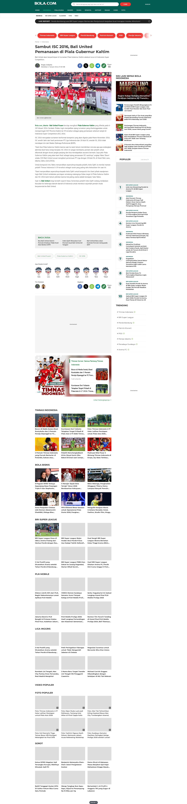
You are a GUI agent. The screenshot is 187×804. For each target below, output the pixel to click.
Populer (125, 159)
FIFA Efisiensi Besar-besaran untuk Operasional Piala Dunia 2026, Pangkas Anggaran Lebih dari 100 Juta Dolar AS (72, 510)
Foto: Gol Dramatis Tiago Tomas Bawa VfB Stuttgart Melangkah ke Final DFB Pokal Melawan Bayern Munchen (46, 737)
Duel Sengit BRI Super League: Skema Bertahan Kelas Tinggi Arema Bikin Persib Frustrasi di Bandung (99, 540)
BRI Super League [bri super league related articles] (46, 519)
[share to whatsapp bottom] (91, 286)
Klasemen (62, 16)
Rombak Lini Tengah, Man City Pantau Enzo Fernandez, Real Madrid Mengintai (47, 673)
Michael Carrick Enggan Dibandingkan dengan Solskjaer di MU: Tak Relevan (99, 673)
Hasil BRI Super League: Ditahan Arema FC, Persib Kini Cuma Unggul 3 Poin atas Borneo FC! (98, 564)
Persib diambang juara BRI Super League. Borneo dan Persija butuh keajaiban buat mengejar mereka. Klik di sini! (95, 21)
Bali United (45, 181)
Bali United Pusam (56, 125)
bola (45, 4)
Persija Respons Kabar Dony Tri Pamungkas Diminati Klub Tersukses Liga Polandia (137, 214)
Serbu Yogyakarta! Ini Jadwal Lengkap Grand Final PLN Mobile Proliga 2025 (99, 595)
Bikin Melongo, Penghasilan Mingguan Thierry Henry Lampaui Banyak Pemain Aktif (99, 486)
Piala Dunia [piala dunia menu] (59, 10)
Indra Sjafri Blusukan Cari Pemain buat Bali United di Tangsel (72, 243)
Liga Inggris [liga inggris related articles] (42, 629)
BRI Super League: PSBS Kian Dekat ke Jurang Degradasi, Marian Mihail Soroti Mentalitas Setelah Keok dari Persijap (73, 564)
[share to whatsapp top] (91, 65)
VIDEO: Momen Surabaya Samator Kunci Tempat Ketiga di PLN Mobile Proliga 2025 (73, 595)
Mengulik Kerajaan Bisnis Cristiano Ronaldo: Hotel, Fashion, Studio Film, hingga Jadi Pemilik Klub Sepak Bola (99, 510)
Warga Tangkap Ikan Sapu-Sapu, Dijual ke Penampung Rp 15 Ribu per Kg (72, 788)
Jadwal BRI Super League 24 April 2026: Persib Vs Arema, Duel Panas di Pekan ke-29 (136, 298)
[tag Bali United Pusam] (44, 256)
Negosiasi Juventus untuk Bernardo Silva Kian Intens (98, 649)
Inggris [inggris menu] (70, 10)
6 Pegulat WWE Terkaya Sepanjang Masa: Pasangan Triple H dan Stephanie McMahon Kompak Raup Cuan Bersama (46, 486)
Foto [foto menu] (123, 10)
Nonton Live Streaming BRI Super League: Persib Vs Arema (136, 225)
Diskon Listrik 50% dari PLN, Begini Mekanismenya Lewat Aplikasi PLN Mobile (47, 595)
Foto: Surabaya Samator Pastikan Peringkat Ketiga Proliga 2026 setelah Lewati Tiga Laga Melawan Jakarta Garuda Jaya (99, 737)
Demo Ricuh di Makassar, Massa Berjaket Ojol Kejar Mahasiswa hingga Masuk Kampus (98, 764)
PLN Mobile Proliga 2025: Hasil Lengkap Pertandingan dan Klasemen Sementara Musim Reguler (73, 619)
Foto (70, 16)
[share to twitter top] (85, 65)
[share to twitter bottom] (85, 286)
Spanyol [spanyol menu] (88, 10)
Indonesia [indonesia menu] (47, 10)
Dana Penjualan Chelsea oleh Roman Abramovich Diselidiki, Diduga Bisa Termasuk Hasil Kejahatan (46, 510)
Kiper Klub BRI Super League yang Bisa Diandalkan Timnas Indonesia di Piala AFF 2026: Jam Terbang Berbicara (137, 137)
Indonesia (39, 16)
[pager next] (151, 35)
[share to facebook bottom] (80, 286)
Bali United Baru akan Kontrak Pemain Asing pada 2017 (97, 243)
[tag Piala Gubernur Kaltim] (65, 256)
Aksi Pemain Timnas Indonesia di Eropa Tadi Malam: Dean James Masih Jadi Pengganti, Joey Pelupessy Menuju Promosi (136, 202)
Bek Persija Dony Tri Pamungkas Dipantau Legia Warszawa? (136, 275)
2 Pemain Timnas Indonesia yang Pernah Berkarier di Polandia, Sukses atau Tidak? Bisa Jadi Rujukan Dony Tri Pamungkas (46, 455)
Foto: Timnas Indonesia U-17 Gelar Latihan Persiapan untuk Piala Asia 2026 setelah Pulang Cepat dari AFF (99, 431)
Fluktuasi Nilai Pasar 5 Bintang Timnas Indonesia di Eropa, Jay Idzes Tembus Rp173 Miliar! (99, 455)
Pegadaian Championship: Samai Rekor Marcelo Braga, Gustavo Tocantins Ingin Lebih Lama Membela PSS (136, 262)
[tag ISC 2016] (82, 256)
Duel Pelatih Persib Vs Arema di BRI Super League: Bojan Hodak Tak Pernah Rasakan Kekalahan (137, 286)
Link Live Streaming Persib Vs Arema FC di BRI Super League (137, 189)
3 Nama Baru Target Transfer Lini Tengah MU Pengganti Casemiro (73, 673)
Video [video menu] (115, 10)
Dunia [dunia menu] (79, 10)
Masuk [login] (147, 4)
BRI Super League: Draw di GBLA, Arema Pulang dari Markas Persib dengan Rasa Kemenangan (46, 540)
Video (76, 16)
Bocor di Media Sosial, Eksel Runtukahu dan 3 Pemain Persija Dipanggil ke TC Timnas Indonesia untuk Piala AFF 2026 (46, 431)
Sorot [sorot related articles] (39, 743)
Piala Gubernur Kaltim (86, 125)
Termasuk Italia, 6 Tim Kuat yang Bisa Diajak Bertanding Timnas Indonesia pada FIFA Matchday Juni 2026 (138, 117)
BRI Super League (51, 16)
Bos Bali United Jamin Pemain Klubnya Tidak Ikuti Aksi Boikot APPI (48, 243)
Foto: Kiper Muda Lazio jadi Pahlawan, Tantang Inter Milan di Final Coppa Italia (72, 713)
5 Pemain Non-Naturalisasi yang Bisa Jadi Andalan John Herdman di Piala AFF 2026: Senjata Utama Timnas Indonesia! (137, 147)
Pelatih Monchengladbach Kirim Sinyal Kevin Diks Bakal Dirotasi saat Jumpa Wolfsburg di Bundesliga (72, 455)
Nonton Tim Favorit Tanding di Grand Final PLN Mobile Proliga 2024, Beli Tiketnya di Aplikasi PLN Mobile (99, 619)
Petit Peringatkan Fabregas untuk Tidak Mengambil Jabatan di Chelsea (72, 650)
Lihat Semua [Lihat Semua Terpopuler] (144, 159)
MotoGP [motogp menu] (98, 10)
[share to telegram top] (97, 65)
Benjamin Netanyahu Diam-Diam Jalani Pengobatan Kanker (72, 764)
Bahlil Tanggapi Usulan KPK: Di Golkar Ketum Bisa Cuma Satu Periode (46, 788)
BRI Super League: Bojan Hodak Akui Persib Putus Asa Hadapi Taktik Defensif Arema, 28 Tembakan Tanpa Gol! (72, 540)
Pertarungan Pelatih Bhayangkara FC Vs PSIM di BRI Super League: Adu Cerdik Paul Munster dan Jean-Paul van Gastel (138, 108)
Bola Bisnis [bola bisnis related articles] (42, 465)
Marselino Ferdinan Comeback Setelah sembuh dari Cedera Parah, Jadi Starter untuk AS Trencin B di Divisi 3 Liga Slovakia (137, 248)
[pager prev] (36, 35)
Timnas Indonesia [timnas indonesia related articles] (46, 410)
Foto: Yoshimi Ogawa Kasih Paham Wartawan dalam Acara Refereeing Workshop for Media (72, 736)
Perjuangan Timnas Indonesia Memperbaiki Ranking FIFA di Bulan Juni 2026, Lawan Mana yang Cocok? (137, 127)
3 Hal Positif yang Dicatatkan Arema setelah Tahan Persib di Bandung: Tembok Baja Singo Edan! (46, 564)
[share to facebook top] (80, 65)
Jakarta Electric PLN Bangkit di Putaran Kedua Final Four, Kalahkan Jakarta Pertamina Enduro (47, 619)
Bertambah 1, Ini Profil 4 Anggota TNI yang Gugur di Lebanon (99, 788)
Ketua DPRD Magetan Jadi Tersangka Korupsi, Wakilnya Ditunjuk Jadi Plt (47, 764)
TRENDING (122, 305)
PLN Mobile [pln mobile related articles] (42, 574)
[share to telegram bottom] (97, 286)
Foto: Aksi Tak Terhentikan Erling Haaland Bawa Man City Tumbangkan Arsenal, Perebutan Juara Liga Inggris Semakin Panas (99, 715)
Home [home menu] (37, 10)
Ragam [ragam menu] (107, 10)
